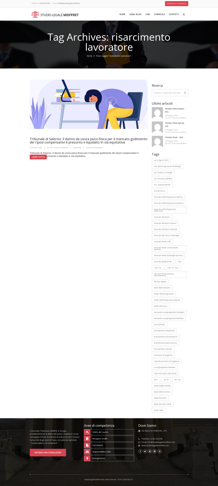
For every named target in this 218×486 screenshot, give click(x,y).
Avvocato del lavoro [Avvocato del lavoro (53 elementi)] (162, 217)
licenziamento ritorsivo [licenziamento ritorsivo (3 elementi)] (163, 349)
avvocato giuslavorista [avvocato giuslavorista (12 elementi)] (163, 261)
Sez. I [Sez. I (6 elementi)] (156, 379)
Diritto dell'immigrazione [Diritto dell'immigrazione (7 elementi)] (164, 294)
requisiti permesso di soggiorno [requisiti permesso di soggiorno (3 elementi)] (166, 361)
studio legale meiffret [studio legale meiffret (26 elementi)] (162, 386)
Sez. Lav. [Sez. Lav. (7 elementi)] (177, 379)
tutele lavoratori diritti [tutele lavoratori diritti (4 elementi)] (162, 404)
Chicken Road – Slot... (174, 137)
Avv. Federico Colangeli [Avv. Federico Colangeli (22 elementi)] (163, 172)
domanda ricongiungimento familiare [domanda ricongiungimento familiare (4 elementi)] (169, 318)
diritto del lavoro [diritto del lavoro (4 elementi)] (160, 306)
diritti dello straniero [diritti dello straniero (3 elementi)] (162, 288)
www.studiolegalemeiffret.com (155, 445)
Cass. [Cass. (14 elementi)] (180, 261)
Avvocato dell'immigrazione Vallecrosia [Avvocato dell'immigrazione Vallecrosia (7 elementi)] (165, 210)
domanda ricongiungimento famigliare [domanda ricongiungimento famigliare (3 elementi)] (169, 312)
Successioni (93, 445)
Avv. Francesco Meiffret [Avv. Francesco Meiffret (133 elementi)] (163, 178)
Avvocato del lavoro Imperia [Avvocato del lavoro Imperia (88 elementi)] (165, 223)
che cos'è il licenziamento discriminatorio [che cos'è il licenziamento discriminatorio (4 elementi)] (164, 275)
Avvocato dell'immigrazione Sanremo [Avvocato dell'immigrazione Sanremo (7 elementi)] (169, 203)
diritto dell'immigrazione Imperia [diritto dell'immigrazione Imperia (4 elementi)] (167, 300)
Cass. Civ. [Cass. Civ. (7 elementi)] (157, 268)
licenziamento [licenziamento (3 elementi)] (159, 324)
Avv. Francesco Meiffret (59, 147)
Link (147, 14)
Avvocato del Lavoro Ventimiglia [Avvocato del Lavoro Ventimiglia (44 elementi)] (166, 235)
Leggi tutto (38, 157)
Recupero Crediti (95, 438)
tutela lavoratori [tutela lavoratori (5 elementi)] (160, 398)
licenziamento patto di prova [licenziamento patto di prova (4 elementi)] (165, 343)
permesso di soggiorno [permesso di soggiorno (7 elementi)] (163, 355)
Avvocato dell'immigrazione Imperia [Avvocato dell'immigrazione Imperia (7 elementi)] (168, 197)
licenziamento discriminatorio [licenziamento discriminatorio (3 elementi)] (166, 337)
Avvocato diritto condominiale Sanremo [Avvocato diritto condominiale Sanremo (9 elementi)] (166, 248)
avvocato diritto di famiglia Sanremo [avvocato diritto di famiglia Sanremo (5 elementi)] (168, 255)
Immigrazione (94, 458)
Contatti (174, 14)
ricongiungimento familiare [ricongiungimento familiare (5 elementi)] (164, 367)
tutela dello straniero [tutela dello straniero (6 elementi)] (162, 392)
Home (122, 14)
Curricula (159, 14)
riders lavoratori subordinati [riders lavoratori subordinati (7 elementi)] (165, 373)
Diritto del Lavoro (96, 432)
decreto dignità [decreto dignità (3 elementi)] (160, 281)
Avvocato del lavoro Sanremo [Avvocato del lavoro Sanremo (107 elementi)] (165, 229)
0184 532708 (44, 3)
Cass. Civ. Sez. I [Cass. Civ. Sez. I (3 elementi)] (173, 268)
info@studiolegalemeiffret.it (69, 3)
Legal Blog (135, 14)
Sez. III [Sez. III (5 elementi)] (166, 379)
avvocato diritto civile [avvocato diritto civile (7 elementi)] (162, 241)
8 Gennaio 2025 (36, 147)
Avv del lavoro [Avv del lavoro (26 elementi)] (159, 191)
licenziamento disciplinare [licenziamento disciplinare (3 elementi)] (164, 330)
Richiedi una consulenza (176, 3)
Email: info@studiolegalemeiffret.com (158, 442)
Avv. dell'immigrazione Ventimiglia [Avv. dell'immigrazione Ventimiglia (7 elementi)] (167, 166)
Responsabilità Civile (97, 452)
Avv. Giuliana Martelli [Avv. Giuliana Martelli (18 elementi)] (162, 185)
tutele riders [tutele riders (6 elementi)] (159, 410)
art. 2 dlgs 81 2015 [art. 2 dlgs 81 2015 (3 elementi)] (161, 160)
